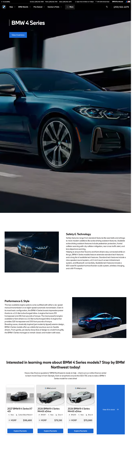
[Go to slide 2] (17, 403)
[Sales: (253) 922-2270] (65, 1)
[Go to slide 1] (14, 403)
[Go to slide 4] (23, 403)
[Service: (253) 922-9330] (36, 1)
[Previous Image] (9, 395)
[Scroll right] (32, 414)
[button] (8, 395)
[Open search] (107, 7)
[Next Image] (32, 395)
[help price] (9, 420)
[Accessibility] (5, 1)
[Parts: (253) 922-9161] (51, 1)
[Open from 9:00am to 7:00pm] (84, 1)
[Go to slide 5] (26, 403)
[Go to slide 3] (20, 403)
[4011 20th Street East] (102, 1)
